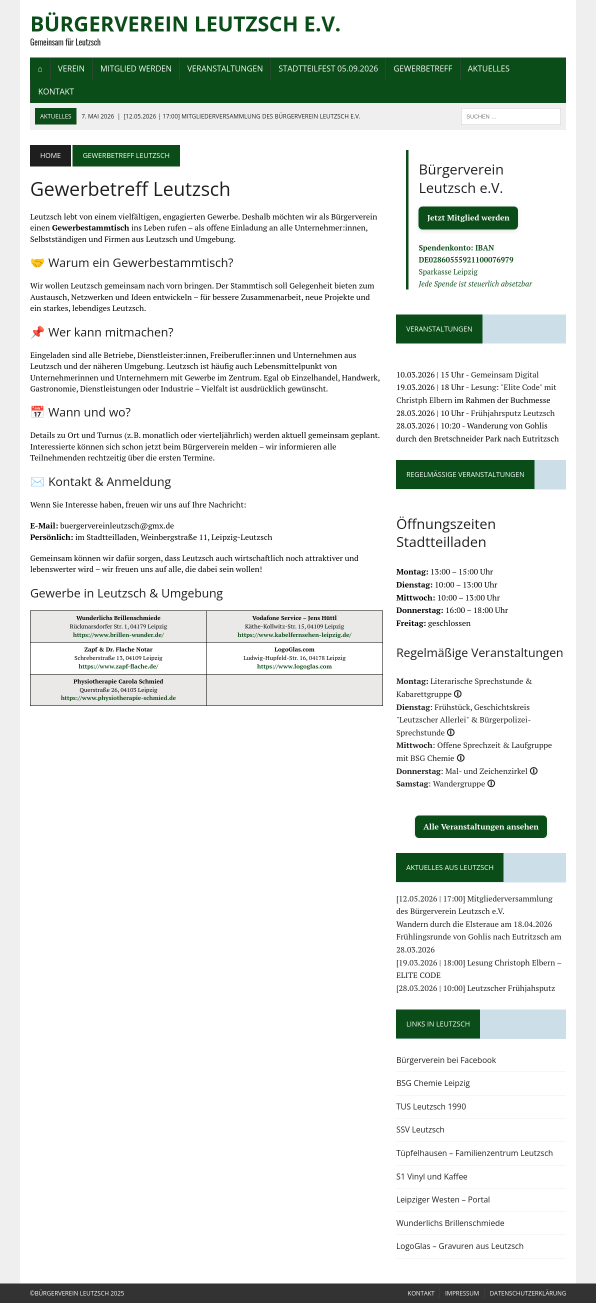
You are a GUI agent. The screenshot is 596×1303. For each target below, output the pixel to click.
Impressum (462, 1293)
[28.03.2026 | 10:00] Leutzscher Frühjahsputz (476, 988)
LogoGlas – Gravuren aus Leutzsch (460, 1246)
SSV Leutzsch (420, 1130)
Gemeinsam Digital (505, 374)
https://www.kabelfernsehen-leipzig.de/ (294, 634)
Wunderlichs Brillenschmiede (450, 1223)
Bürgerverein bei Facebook (446, 1060)
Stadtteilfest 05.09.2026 (328, 68)
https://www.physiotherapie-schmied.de (118, 698)
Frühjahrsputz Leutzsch (513, 413)
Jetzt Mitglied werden (469, 217)
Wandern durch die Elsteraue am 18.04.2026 (474, 924)
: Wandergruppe (446, 784)
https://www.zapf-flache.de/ (118, 666)
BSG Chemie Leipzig (433, 1083)
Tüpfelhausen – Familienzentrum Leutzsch (475, 1153)
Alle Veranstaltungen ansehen (481, 826)
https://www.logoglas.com (294, 666)
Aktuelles (489, 68)
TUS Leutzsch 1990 (431, 1106)
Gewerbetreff (423, 68)
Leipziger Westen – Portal (443, 1199)
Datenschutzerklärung (528, 1293)
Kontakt (56, 91)
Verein (71, 68)
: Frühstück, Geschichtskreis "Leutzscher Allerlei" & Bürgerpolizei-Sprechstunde (464, 720)
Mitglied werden (136, 68)
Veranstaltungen (225, 68)
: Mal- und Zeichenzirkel (467, 771)
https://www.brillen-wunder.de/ (118, 634)
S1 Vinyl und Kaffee (432, 1176)
